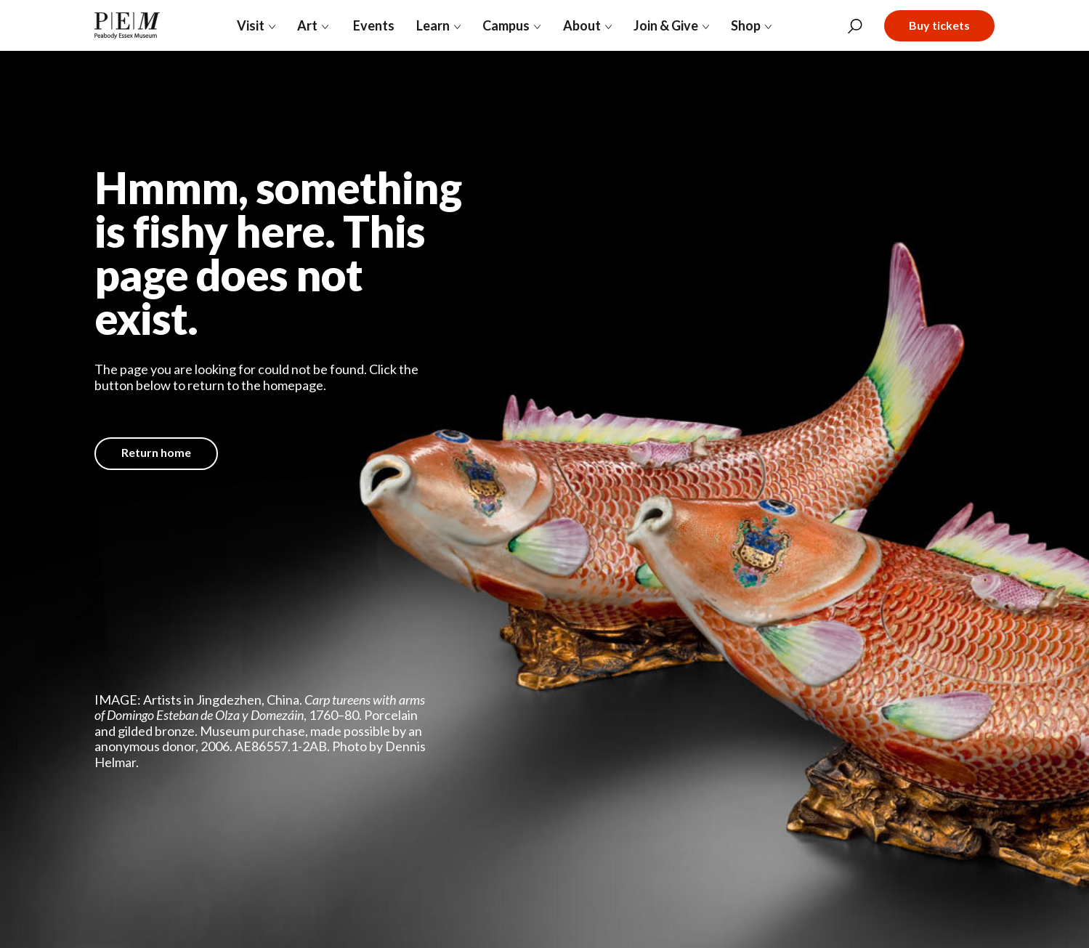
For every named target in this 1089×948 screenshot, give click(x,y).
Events (372, 25)
